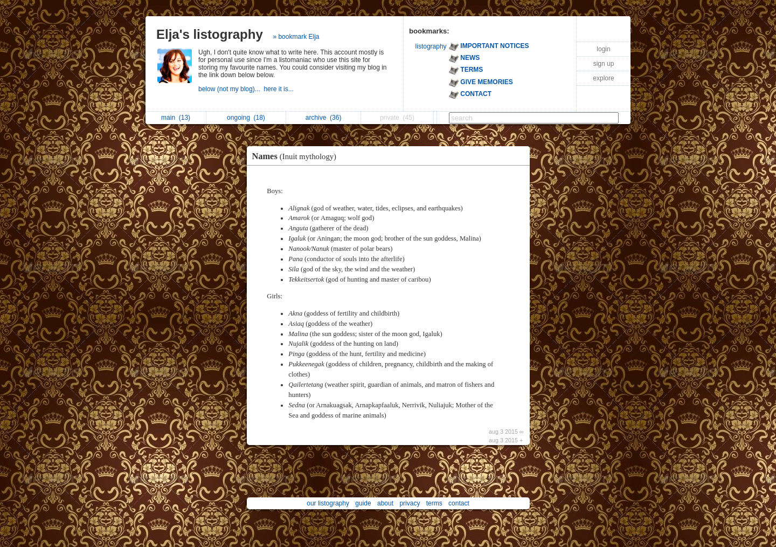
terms (434, 503)
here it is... (279, 89)
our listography (328, 503)
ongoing (246, 117)
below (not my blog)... (231, 89)
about (385, 503)
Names (297, 156)
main (175, 117)
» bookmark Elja (296, 36)
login (603, 49)
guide (363, 503)
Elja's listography (209, 34)
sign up (603, 63)
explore (603, 78)
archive (324, 117)
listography (431, 46)
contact (458, 503)
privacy (409, 503)
